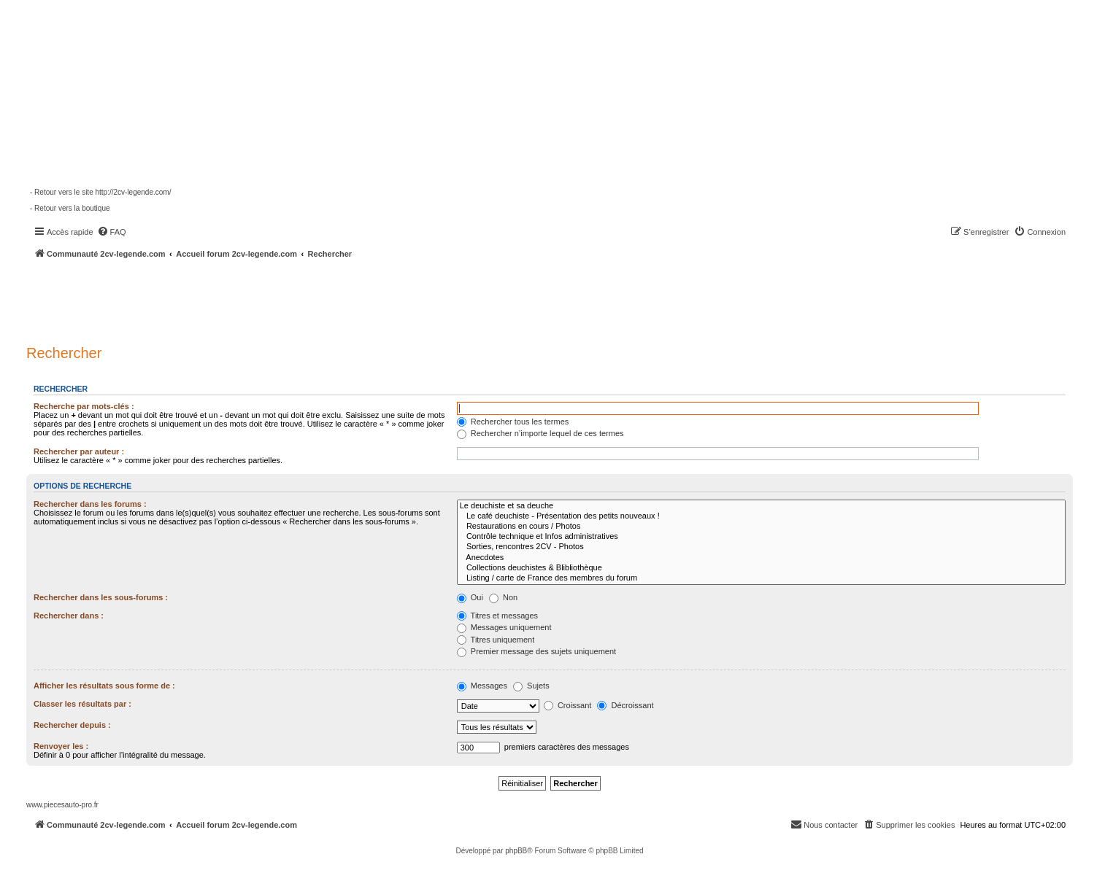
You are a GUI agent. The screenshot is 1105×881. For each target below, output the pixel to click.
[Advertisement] (391, 299)
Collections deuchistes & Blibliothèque (761, 568)
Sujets (531, 685)
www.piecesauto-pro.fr (62, 805)
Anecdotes (761, 558)
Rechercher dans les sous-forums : (101, 597)
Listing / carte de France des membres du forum (761, 578)
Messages (482, 685)
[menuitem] (111, 232)
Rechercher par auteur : (79, 451)
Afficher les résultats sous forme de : (104, 685)
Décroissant (625, 705)
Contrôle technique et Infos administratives (761, 537)
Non (503, 597)
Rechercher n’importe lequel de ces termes (540, 433)
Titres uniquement (496, 639)
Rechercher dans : (69, 615)
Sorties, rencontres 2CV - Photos (761, 547)
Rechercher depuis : (72, 725)
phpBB (516, 851)
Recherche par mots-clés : (84, 406)
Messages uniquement (504, 627)
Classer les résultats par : (82, 703)
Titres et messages (497, 615)
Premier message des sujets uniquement (536, 651)
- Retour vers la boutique (70, 208)
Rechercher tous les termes (513, 421)
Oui (470, 597)
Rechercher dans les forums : (90, 504)
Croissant (568, 705)
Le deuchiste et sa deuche (761, 506)
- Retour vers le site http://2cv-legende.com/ (100, 192)
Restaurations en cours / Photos (761, 526)
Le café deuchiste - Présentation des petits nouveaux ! (761, 516)
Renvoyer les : (61, 746)
